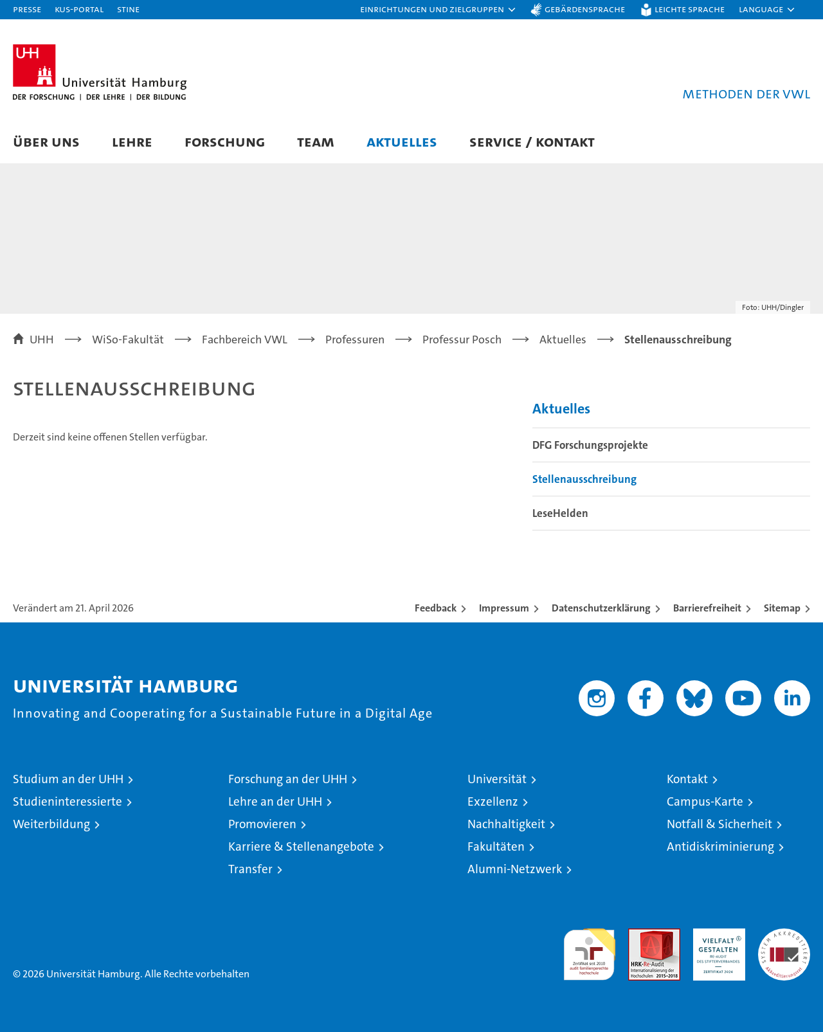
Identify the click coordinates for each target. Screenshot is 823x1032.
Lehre (132, 141)
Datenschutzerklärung (601, 608)
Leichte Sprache (690, 8)
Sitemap (782, 608)
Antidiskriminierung (720, 846)
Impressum (504, 608)
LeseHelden (560, 513)
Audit (640, 935)
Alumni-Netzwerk (514, 869)
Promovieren (262, 824)
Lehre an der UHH (275, 801)
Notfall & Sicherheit (719, 824)
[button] (438, 9)
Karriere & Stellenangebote (301, 846)
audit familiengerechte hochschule (589, 948)
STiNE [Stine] (128, 8)
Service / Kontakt (532, 141)
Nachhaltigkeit (506, 824)
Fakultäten (496, 846)
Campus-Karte (705, 801)
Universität (497, 779)
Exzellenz (492, 801)
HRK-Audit (716, 935)
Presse (27, 8)
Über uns (46, 141)
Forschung (225, 141)
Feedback (436, 608)
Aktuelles (401, 141)
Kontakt (687, 779)
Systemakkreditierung (784, 935)
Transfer (250, 869)
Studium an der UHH (68, 779)
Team (315, 141)
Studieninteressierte (67, 801)
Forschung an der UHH (287, 779)
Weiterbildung (51, 824)
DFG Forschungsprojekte (590, 445)
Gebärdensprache (585, 8)
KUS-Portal (79, 8)
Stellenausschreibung (584, 479)
